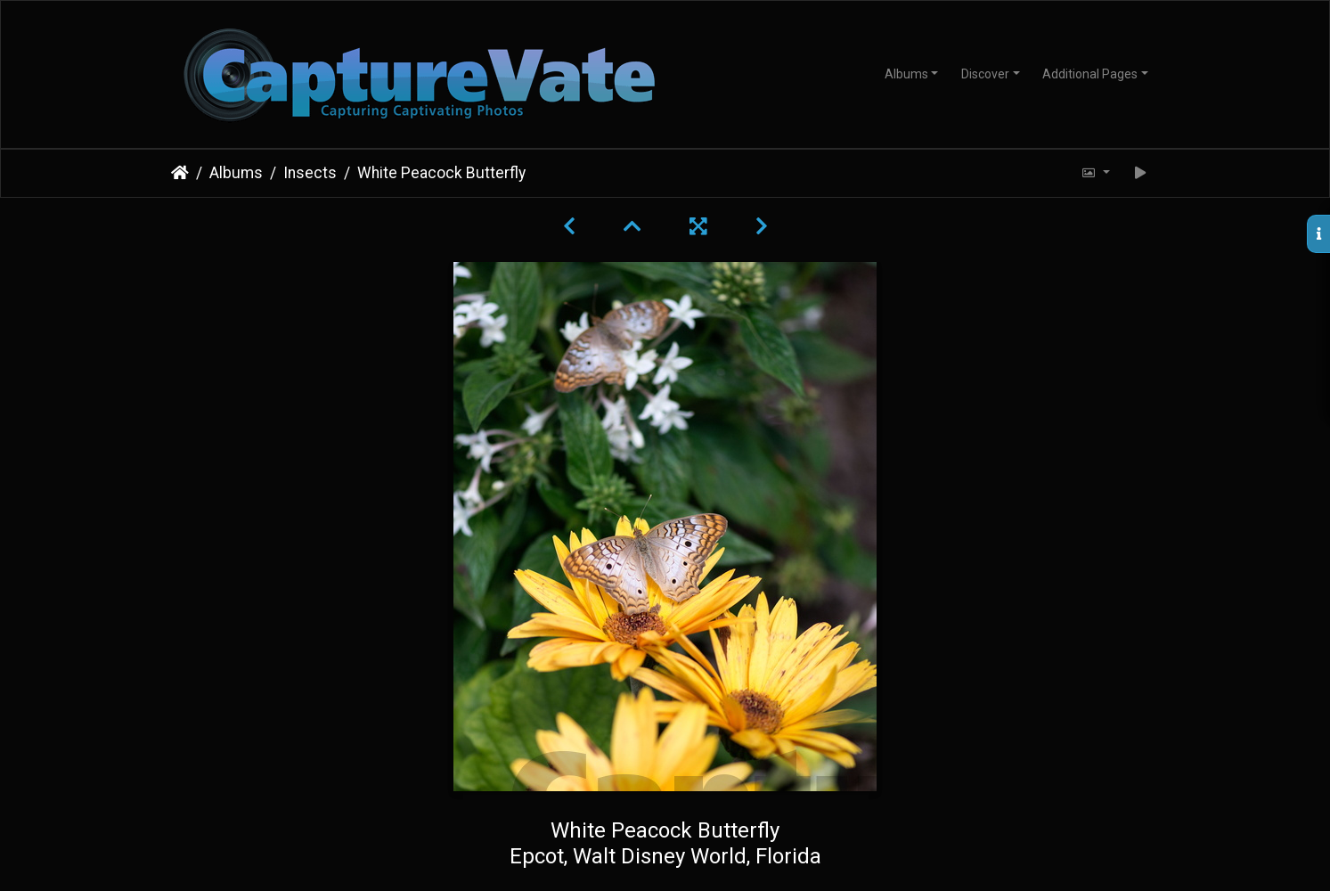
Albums (906, 74)
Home (180, 172)
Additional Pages (1090, 74)
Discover (985, 74)
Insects (310, 173)
